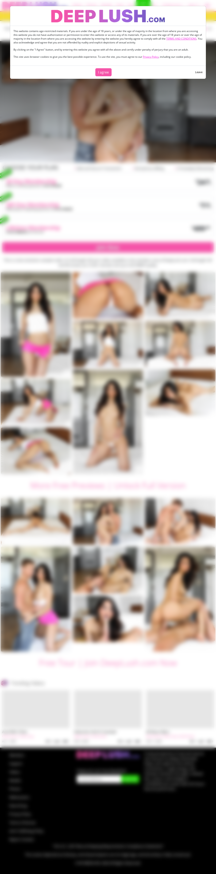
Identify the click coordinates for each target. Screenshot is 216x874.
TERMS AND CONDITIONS (181, 38)
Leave (198, 72)
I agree (103, 72)
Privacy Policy (151, 57)
